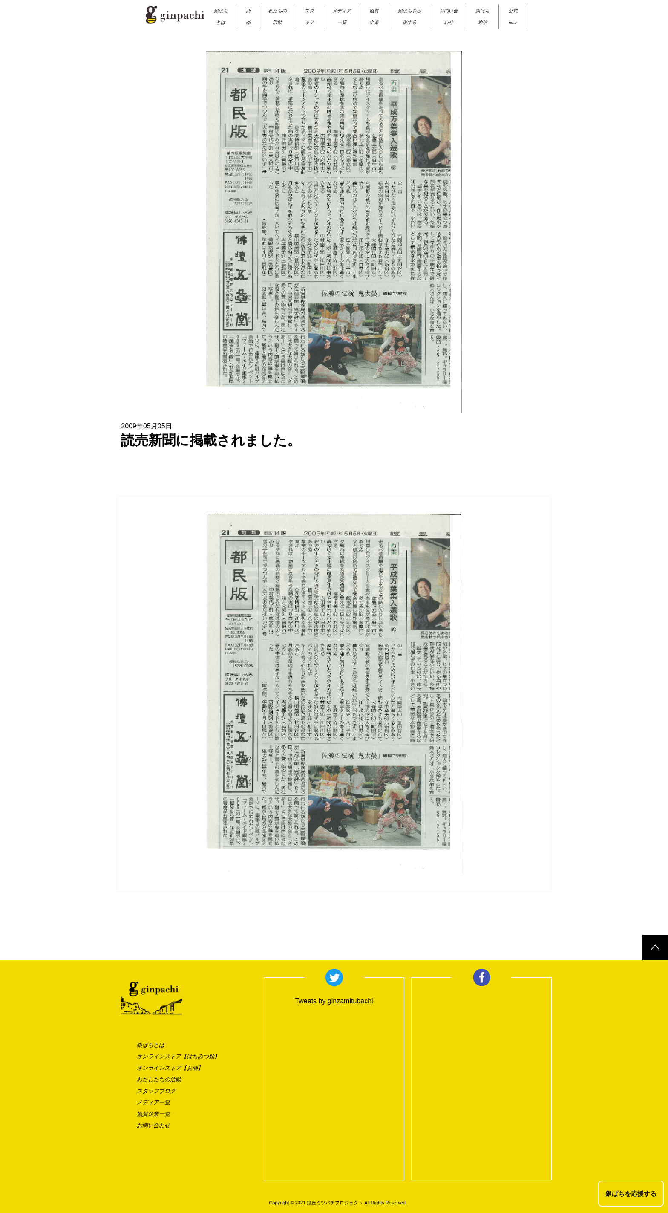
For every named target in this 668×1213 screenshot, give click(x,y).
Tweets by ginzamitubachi (334, 1001)
